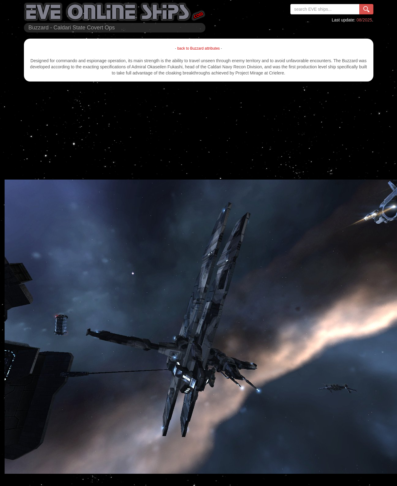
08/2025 (364, 19)
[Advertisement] (198, 130)
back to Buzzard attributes (198, 48)
